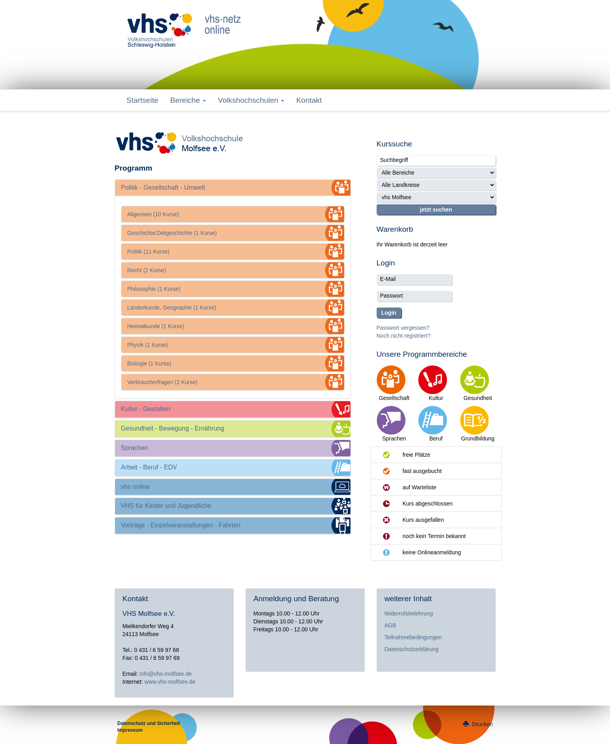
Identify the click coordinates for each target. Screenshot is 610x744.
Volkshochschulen (251, 100)
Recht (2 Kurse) (146, 270)
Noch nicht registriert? (404, 336)
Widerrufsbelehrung (409, 613)
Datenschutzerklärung (412, 649)
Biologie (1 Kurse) (149, 363)
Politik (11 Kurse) (148, 251)
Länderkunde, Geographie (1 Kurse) (171, 307)
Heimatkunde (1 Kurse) (156, 326)
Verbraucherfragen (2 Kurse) (162, 382)
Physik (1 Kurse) (147, 345)
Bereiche (188, 100)
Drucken (478, 724)
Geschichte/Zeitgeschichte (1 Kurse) (172, 233)
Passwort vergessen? (403, 328)
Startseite (142, 100)
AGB (390, 625)
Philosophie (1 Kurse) (154, 289)
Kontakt (308, 100)
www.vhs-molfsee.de (169, 682)
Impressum (130, 730)
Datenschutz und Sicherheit (148, 723)
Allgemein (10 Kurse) (153, 214)
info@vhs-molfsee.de (165, 674)
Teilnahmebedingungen (413, 637)
